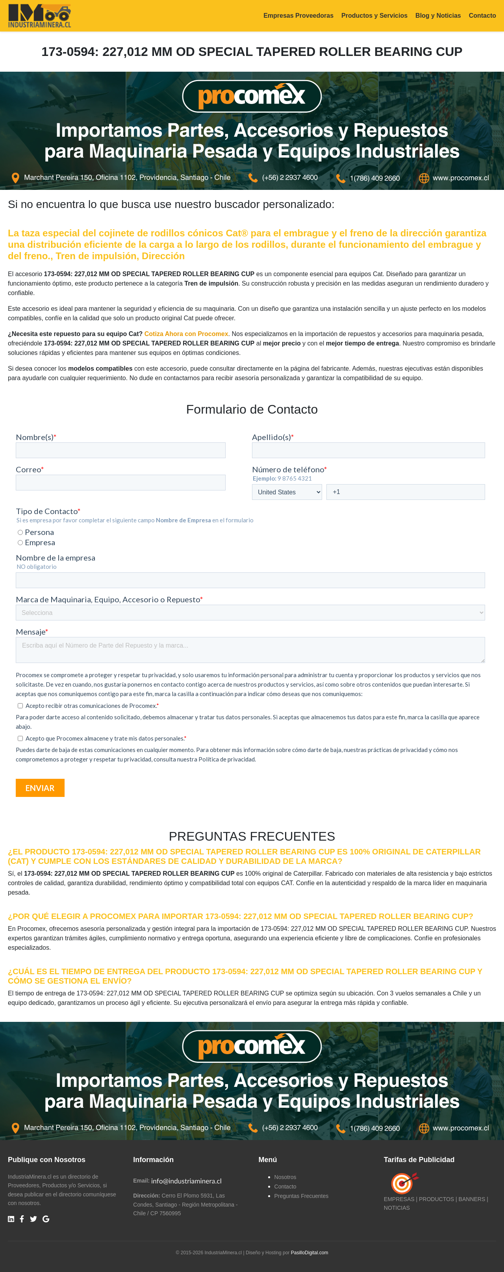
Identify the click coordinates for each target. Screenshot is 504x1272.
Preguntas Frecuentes (301, 1196)
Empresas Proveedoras (298, 15)
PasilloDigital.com (309, 1252)
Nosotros (285, 1177)
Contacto (482, 15)
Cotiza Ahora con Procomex (186, 334)
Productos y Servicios (374, 15)
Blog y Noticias (438, 15)
